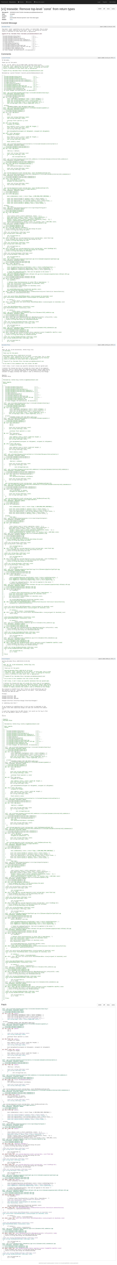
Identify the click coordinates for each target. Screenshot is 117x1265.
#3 (114, 658)
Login (99, 2)
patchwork (41, 1263)
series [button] (113, 8)
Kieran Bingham (6, 658)
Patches (21, 2)
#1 (114, 57)
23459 (99, 8)
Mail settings (112, 2)
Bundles (29, 2)
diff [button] (104, 8)
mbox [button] (108, 8)
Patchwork (4, 2)
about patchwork (74, 1263)
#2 (114, 345)
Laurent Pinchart (6, 57)
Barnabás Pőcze (6, 26)
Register (105, 2)
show (11, 16)
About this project (39, 2)
